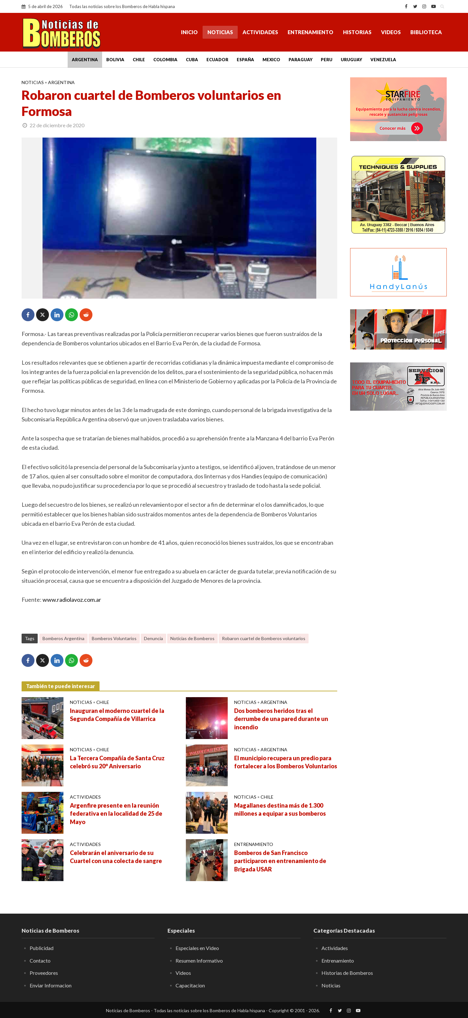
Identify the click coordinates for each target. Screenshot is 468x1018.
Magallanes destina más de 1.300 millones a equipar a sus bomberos (280, 809)
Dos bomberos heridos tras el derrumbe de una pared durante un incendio (281, 719)
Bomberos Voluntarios (114, 638)
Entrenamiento (310, 32)
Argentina (85, 59)
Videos (391, 32)
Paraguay (300, 59)
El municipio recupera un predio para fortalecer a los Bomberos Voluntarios (285, 762)
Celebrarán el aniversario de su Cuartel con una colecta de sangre (116, 857)
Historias (357, 32)
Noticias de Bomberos (192, 638)
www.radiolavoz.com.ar (72, 599)
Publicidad (41, 948)
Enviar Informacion (51, 985)
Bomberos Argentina (63, 638)
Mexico (271, 59)
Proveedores (44, 973)
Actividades (260, 32)
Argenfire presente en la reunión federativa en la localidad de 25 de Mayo (116, 814)
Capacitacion (190, 985)
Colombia (165, 59)
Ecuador (217, 59)
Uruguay (351, 59)
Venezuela (383, 59)
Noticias (220, 32)
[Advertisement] (398, 520)
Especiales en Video (197, 948)
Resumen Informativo (199, 960)
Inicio (189, 32)
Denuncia (153, 638)
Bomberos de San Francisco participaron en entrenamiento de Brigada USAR (280, 861)
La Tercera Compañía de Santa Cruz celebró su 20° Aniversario (117, 762)
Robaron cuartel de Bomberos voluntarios (263, 638)
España (245, 59)
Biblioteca (426, 32)
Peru (326, 59)
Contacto (40, 960)
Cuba (192, 59)
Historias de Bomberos (347, 973)
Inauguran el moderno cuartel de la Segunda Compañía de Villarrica (117, 715)
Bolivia (115, 59)
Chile (139, 59)
